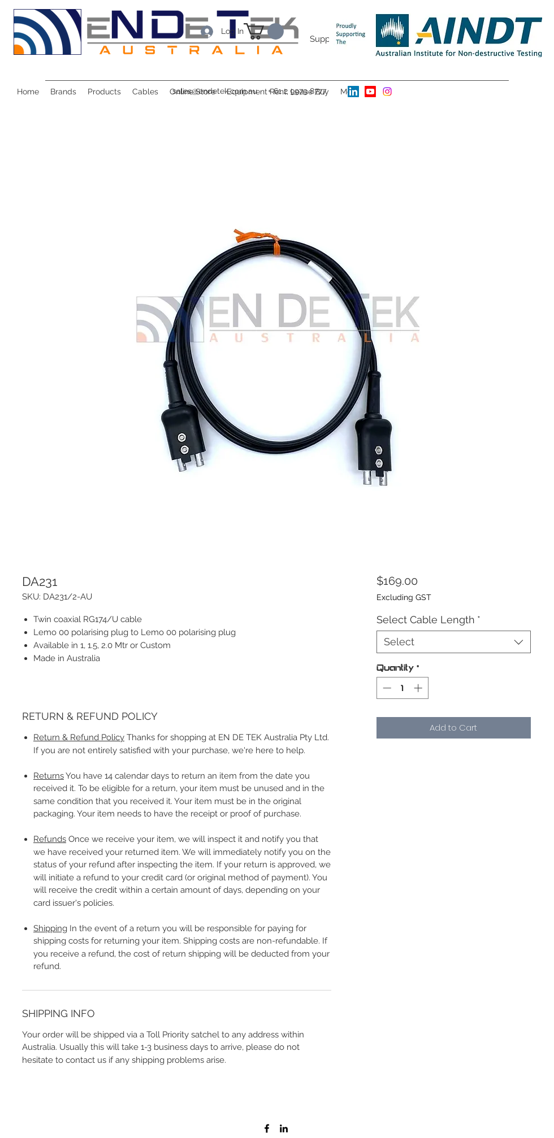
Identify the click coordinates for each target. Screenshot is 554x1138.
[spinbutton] (402, 687)
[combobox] (453, 642)
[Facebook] (266, 1128)
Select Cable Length (428, 620)
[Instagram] (387, 91)
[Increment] (419, 687)
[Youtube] (370, 91)
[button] (63, 91)
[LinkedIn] (353, 91)
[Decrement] (385, 687)
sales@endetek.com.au (214, 90)
